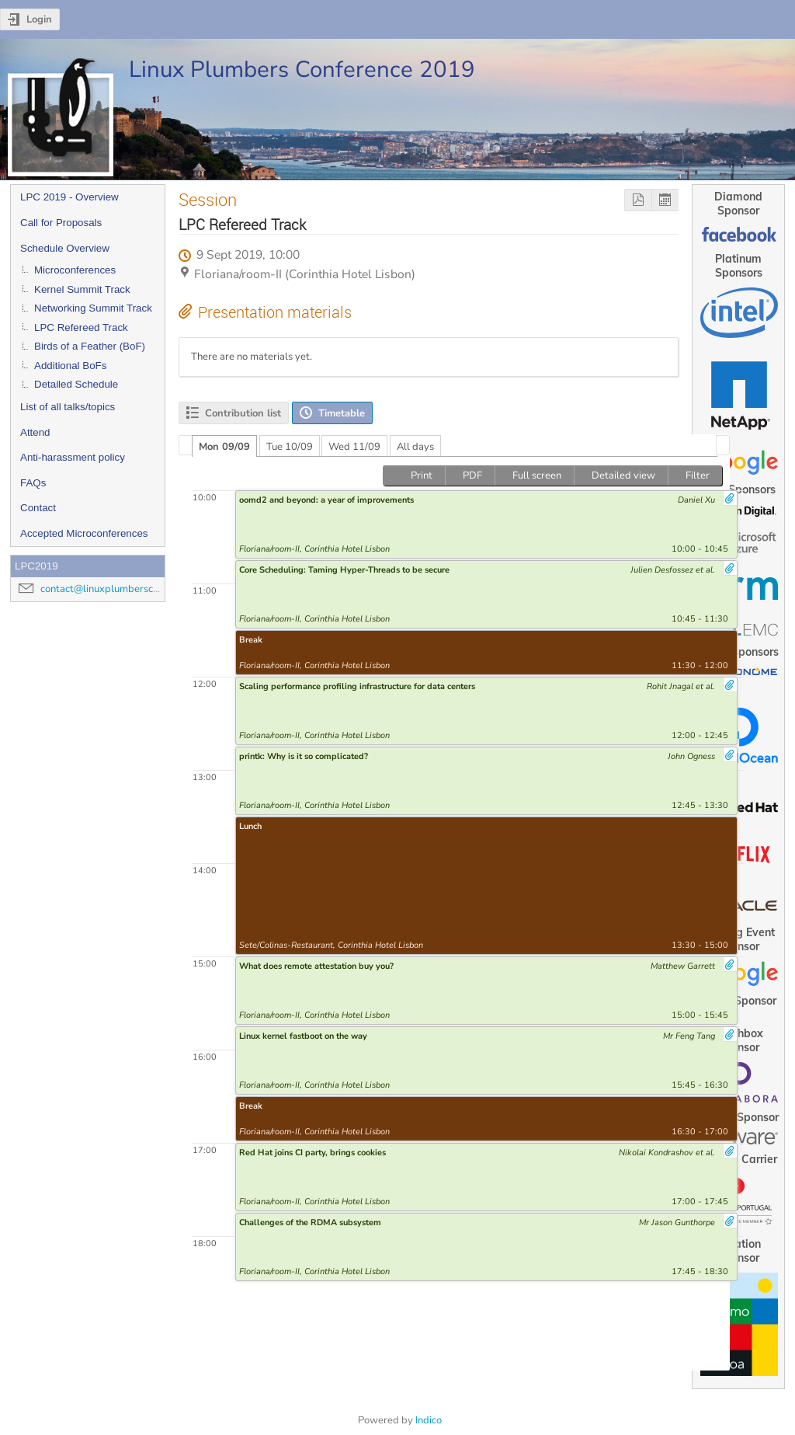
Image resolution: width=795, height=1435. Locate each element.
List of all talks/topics (67, 407)
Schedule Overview (64, 248)
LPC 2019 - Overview (69, 197)
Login (39, 19)
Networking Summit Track (93, 308)
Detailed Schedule (76, 384)
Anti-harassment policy (72, 457)
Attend (35, 432)
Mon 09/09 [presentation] (224, 447)
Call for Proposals (61, 222)
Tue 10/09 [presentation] (289, 447)
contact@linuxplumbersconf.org (112, 589)
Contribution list (243, 413)
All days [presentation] (415, 447)
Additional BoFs (70, 365)
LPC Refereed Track (81, 327)
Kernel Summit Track (82, 289)
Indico (428, 1420)
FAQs (33, 483)
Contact (38, 508)
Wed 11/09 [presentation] (354, 447)
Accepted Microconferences (84, 533)
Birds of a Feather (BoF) (89, 346)
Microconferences (75, 270)
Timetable (341, 413)
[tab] (224, 446)
